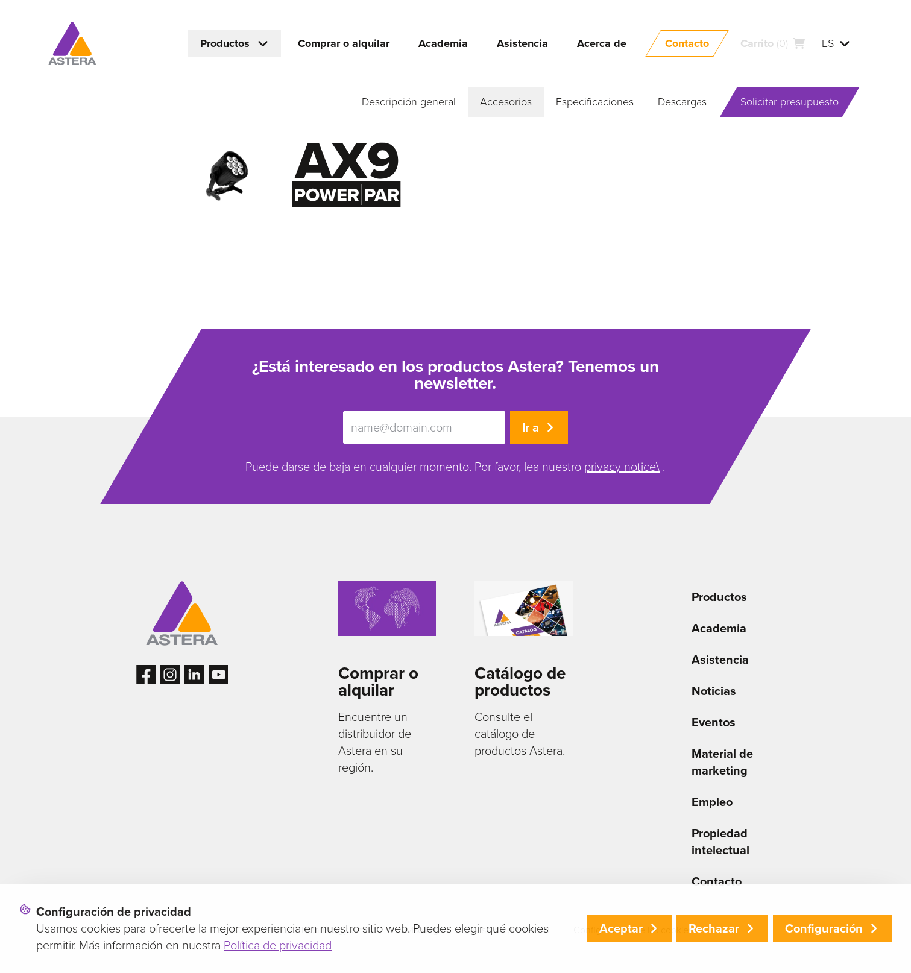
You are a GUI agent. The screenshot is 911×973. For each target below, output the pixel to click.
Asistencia (720, 659)
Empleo (712, 802)
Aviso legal (423, 930)
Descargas (682, 102)
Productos (719, 597)
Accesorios (506, 102)
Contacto (717, 881)
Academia (719, 628)
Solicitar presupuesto (789, 102)
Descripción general (409, 102)
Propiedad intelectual (720, 841)
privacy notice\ (622, 467)
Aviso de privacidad (509, 930)
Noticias (714, 691)
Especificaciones (595, 102)
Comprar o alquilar (378, 681)
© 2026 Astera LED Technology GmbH (297, 930)
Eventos (714, 722)
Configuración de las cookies (633, 930)
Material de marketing (722, 762)
